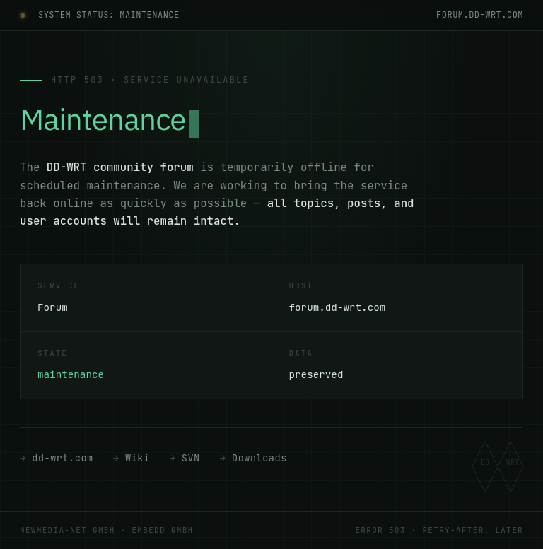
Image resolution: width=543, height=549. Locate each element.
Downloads (259, 457)
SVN (191, 457)
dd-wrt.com (62, 457)
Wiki (137, 457)
